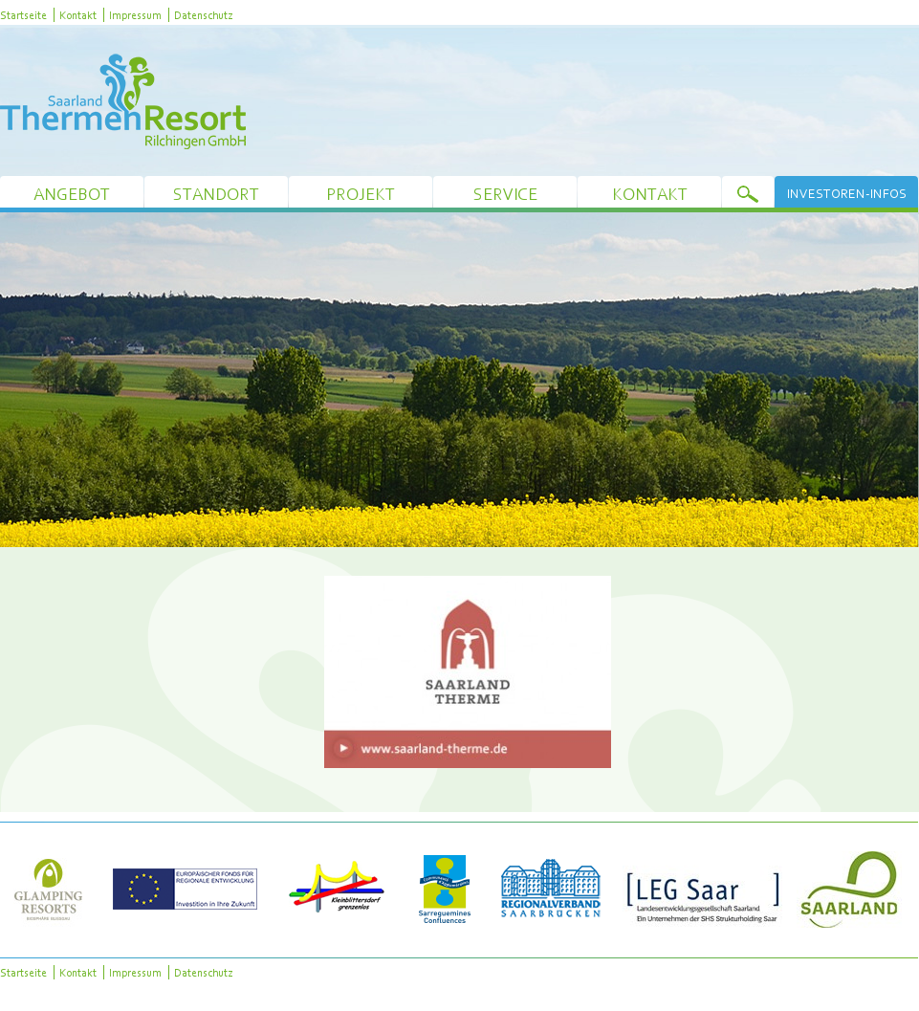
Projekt (360, 194)
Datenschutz (203, 15)
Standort (216, 194)
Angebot (71, 194)
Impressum (135, 15)
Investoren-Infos (847, 193)
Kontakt (78, 15)
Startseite (23, 15)
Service (505, 194)
